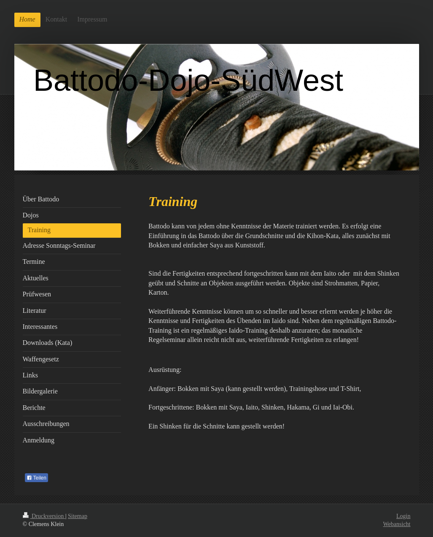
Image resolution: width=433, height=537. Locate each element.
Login (403, 516)
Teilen (36, 478)
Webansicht (397, 524)
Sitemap (77, 516)
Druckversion (44, 516)
